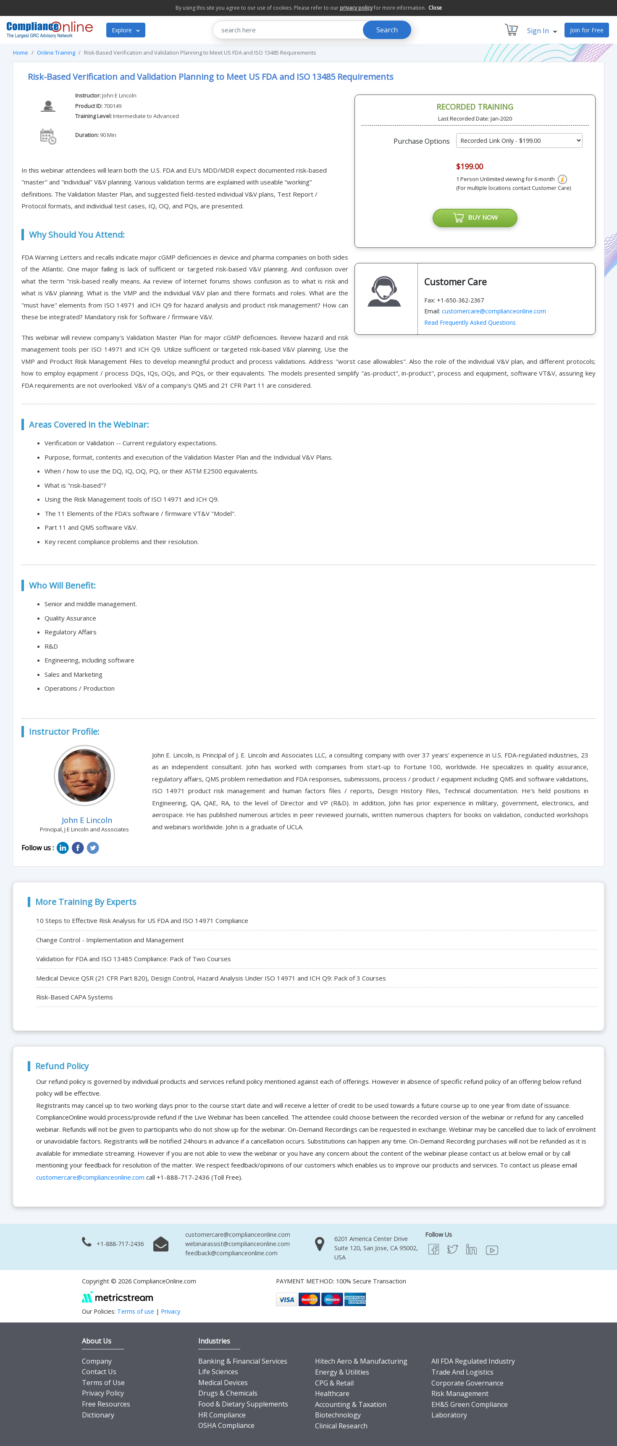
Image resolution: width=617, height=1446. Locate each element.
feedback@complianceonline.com (231, 1253)
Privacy (170, 1311)
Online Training (56, 52)
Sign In (542, 30)
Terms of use (135, 1311)
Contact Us (99, 1371)
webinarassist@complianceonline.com (237, 1244)
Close (435, 7)
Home (20, 52)
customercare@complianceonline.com (494, 311)
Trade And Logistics (462, 1372)
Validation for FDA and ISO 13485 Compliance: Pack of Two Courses (133, 958)
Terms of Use (103, 1382)
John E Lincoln (119, 95)
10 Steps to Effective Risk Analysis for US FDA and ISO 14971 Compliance (142, 920)
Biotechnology (338, 1415)
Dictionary (98, 1415)
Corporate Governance (467, 1383)
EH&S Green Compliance (469, 1404)
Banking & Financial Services (242, 1361)
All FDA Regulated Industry (473, 1361)
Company (97, 1361)
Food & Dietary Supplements (243, 1404)
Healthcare (332, 1393)
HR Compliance (222, 1415)
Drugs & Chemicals (227, 1393)
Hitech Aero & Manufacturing (361, 1361)
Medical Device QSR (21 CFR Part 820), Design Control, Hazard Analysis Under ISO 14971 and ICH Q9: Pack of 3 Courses (211, 978)
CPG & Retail (334, 1383)
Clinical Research (341, 1425)
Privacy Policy (103, 1393)
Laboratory (449, 1415)
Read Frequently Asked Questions (470, 322)
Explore (126, 30)
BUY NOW (475, 218)
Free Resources (106, 1404)
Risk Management (459, 1393)
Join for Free (587, 30)
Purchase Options (422, 141)
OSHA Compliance (226, 1425)
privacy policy (356, 7)
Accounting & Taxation (350, 1404)
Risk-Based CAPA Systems (74, 997)
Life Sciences (218, 1371)
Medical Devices (223, 1382)
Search (387, 29)
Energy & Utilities (342, 1372)
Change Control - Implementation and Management (110, 940)
